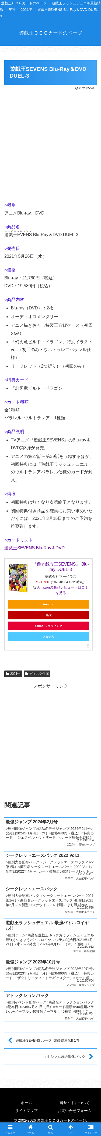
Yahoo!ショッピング (49, 626)
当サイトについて (75, 1103)
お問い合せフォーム (75, 1110)
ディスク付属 (37, 674)
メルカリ (49, 636)
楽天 (49, 615)
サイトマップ (26, 1110)
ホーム (26, 1103)
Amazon (48, 604)
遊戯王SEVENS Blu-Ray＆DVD (34, 548)
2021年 (13, 674)
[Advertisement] (50, 145)
